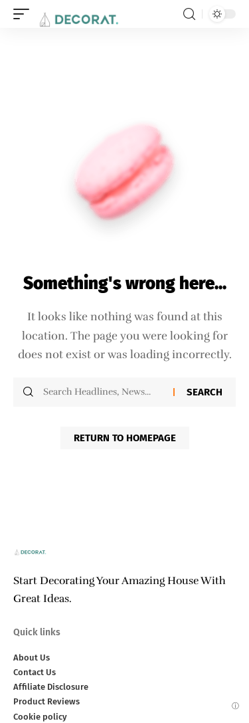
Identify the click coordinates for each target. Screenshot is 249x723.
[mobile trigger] (24, 14)
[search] (189, 14)
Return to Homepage (125, 438)
